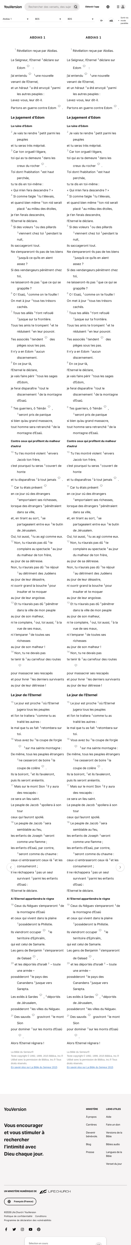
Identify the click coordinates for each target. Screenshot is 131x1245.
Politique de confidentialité (18, 1216)
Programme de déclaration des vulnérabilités (27, 1220)
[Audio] (101, 20)
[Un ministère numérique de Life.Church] (65, 1190)
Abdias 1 (16, 19)
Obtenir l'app (92, 6)
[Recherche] (48, 7)
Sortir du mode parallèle (123, 20)
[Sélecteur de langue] (108, 6)
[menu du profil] (120, 6)
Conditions (40, 1216)
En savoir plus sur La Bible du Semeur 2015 (34, 1067)
